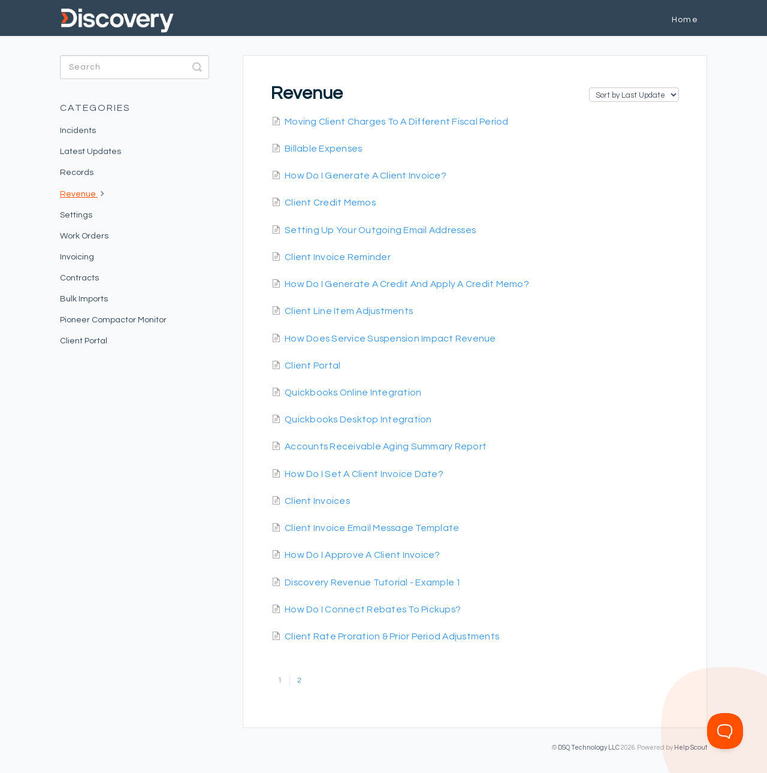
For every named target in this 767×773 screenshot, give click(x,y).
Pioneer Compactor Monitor (113, 320)
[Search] (134, 67)
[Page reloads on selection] (634, 94)
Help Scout (690, 747)
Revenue (83, 193)
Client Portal (83, 341)
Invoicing (77, 257)
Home (685, 20)
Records (76, 172)
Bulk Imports (84, 299)
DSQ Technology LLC (589, 747)
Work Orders (84, 236)
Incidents (78, 130)
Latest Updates (90, 151)
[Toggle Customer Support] (725, 731)
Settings (76, 215)
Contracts (79, 278)
